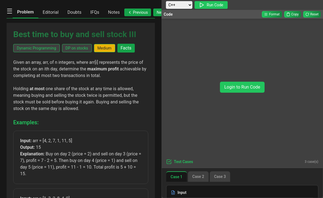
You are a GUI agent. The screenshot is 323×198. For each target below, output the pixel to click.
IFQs (94, 12)
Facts (126, 48)
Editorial (51, 12)
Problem (25, 12)
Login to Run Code (242, 87)
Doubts (75, 12)
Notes (114, 12)
